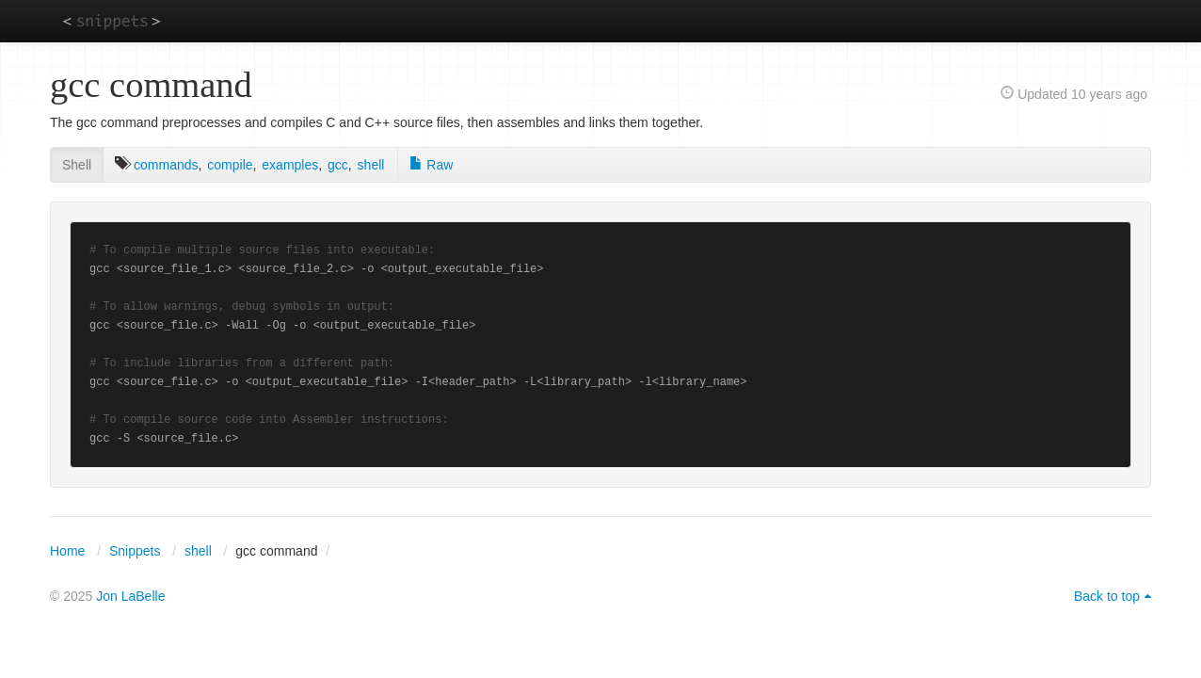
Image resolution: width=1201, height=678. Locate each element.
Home (67, 550)
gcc (338, 164)
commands (166, 164)
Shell (76, 164)
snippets (111, 20)
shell (371, 164)
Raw (431, 164)
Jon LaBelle (130, 596)
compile (229, 164)
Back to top (1107, 596)
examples (290, 164)
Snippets (134, 550)
